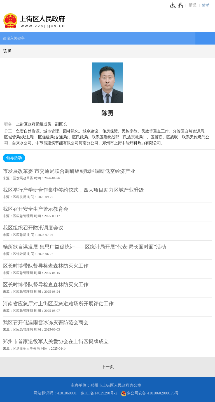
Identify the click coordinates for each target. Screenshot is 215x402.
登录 (205, 5)
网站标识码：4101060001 (55, 393)
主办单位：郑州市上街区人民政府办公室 (106, 385)
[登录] (207, 5)
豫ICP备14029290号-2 (99, 393)
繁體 (193, 5)
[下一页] (107, 367)
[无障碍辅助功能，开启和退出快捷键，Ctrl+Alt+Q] (177, 5)
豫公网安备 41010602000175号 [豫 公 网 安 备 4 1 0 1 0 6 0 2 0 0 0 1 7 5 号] (150, 393)
